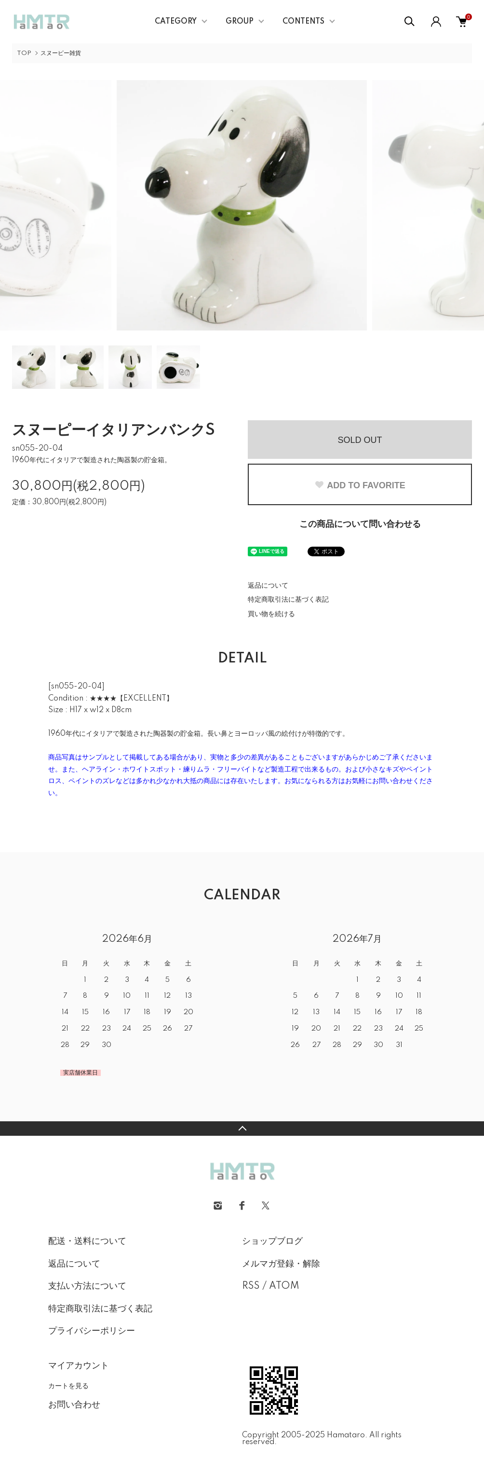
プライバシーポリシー (91, 1331)
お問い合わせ (74, 1405)
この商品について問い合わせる (360, 524)
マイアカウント (78, 1366)
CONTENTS (303, 22)
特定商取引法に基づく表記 (288, 600)
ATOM (284, 1286)
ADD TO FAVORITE (359, 485)
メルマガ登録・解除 (281, 1264)
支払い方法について (87, 1286)
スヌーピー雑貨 (60, 53)
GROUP (240, 22)
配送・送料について (87, 1241)
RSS (251, 1286)
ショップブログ (272, 1241)
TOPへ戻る (242, 1128)
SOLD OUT (359, 440)
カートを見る (68, 1386)
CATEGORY (176, 22)
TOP (24, 53)
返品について (268, 586)
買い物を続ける (271, 614)
